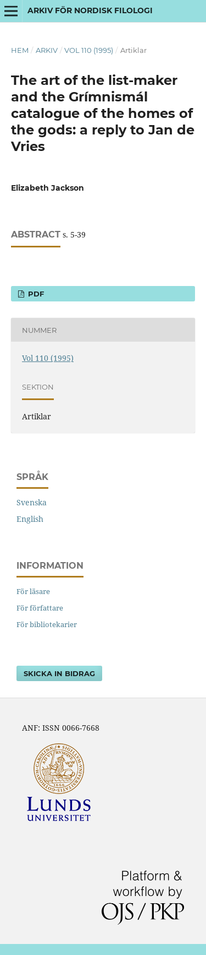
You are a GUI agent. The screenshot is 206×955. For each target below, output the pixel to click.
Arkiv (47, 50)
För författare (39, 608)
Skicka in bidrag (59, 673)
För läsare (33, 591)
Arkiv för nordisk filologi (90, 10)
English (29, 519)
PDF (35, 293)
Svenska (31, 502)
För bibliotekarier (46, 624)
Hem (20, 50)
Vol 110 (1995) (88, 50)
